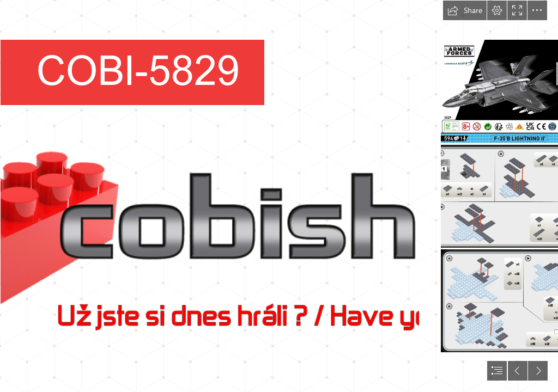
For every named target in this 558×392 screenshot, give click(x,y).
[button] (465, 10)
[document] (279, 196)
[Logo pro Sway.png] (209, 196)
